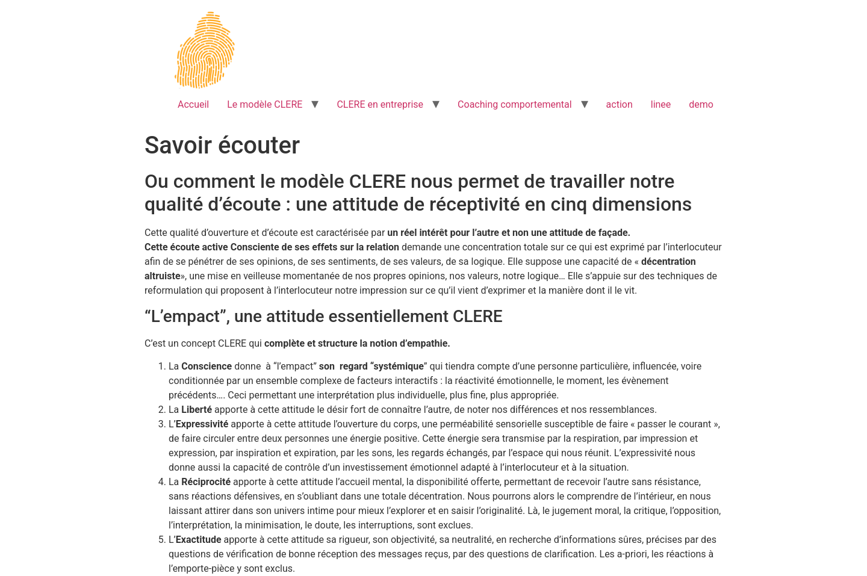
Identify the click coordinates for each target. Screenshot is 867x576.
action (619, 104)
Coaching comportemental (514, 104)
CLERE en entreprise (380, 104)
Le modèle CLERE (264, 104)
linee (661, 104)
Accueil (193, 104)
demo (701, 104)
